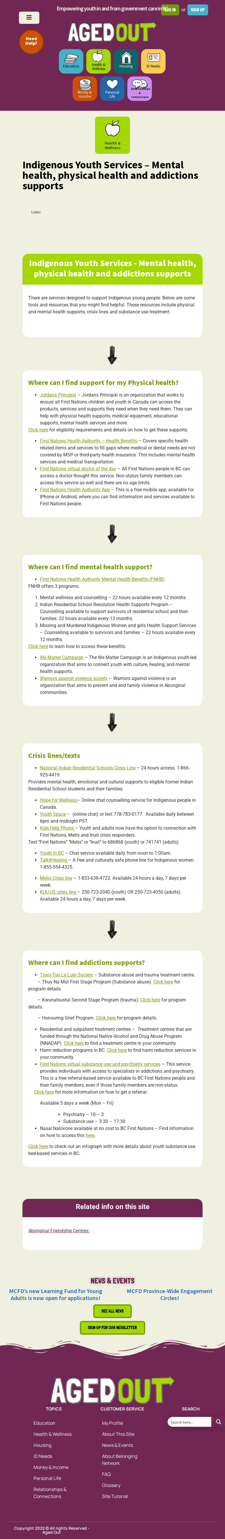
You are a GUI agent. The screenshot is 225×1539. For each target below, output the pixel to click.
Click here (38, 430)
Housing (126, 66)
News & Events (117, 1445)
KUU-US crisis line (58, 892)
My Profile (112, 1423)
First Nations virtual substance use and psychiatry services (100, 1064)
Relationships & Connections (50, 1492)
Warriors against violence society (74, 678)
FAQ (106, 1474)
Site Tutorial (115, 1496)
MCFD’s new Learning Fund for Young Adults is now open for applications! (55, 1294)
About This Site (118, 1434)
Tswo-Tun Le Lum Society (67, 975)
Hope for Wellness (58, 800)
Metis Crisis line (56, 878)
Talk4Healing (54, 860)
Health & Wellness (99, 66)
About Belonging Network (119, 1459)
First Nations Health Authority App (75, 489)
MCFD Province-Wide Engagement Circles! (169, 1294)
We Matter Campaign (61, 657)
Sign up (198, 10)
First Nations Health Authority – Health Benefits (88, 441)
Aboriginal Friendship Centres (59, 1230)
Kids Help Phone (57, 828)
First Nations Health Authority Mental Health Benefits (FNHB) (102, 579)
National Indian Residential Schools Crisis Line (88, 768)
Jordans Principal (58, 395)
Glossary (111, 1485)
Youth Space (53, 814)
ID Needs (153, 66)
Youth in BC (52, 853)
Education (71, 66)
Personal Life (112, 94)
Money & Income (85, 94)
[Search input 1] (190, 1422)
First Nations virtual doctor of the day (78, 469)
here (90, 1135)
